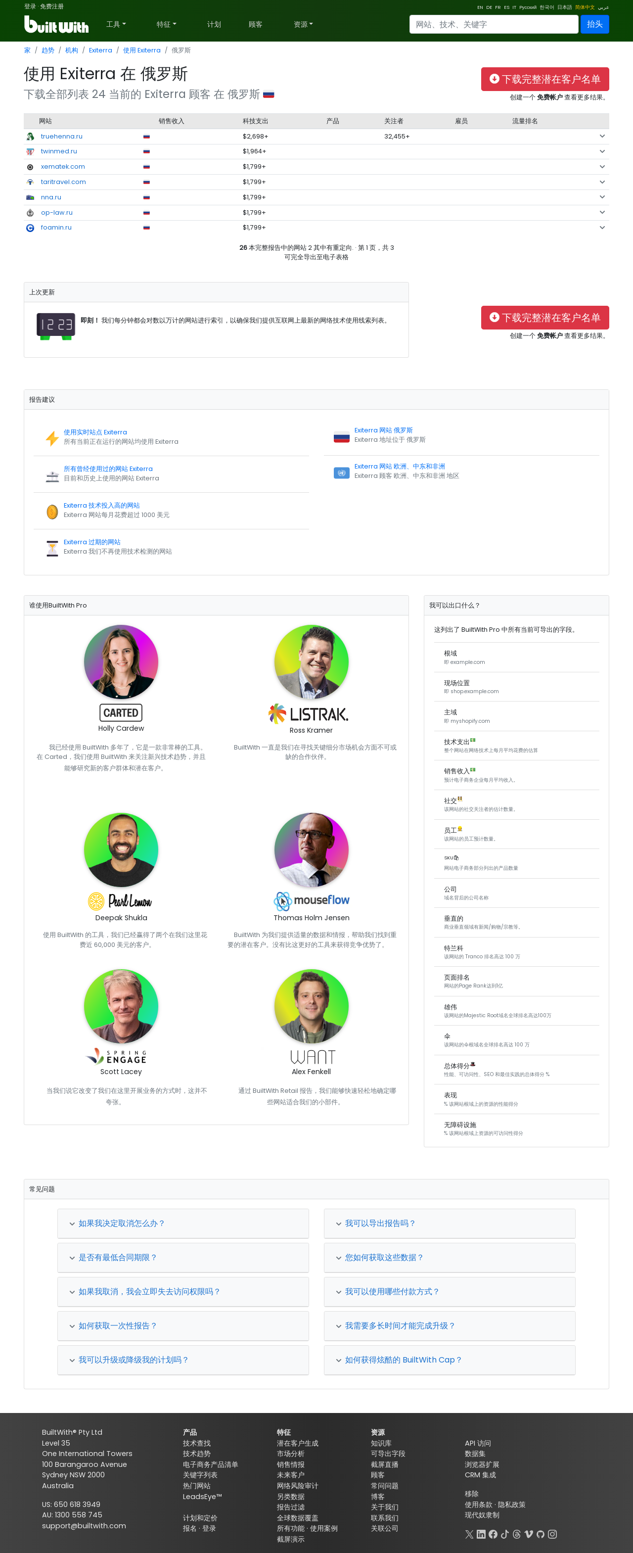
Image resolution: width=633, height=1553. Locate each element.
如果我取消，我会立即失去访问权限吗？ (145, 1291)
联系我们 (385, 1518)
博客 (378, 1497)
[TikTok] (504, 1533)
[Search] (494, 24)
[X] (469, 1533)
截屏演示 (291, 1539)
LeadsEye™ (202, 1497)
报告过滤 (291, 1507)
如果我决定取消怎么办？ (117, 1223)
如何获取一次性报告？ (113, 1325)
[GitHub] (540, 1533)
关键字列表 (200, 1475)
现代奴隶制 (482, 1515)
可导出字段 (388, 1454)
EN (480, 7)
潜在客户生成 (297, 1443)
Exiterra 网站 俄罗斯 (384, 430)
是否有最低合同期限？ (113, 1257)
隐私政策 (512, 1504)
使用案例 (324, 1528)
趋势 (48, 50)
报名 (190, 1528)
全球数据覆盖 (297, 1518)
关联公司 (385, 1528)
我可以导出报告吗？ (376, 1223)
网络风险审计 (297, 1486)
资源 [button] (301, 24)
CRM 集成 (480, 1475)
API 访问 (478, 1443)
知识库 (381, 1443)
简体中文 (585, 7)
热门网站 (197, 1486)
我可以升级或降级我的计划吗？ (129, 1359)
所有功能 (291, 1528)
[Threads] (516, 1533)
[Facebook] (493, 1533)
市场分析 (291, 1454)
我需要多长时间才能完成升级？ (396, 1325)
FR (498, 7)
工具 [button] (113, 24)
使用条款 (479, 1504)
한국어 (547, 7)
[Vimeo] (528, 1533)
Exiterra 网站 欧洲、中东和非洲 (400, 466)
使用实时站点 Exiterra (95, 432)
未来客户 (291, 1475)
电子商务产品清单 (210, 1464)
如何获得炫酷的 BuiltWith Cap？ (399, 1359)
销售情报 (291, 1464)
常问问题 (385, 1486)
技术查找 (197, 1443)
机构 (71, 50)
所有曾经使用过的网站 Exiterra (108, 469)
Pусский (528, 7)
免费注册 (52, 6)
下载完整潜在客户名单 (545, 79)
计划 (214, 24)
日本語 (564, 7)
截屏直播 (385, 1464)
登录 (30, 6)
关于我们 (385, 1507)
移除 (472, 1494)
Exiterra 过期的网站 (92, 542)
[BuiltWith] (57, 24)
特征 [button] (164, 24)
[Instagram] (552, 1533)
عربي (603, 7)
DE (489, 7)
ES (506, 7)
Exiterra (100, 50)
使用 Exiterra (142, 50)
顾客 (256, 24)
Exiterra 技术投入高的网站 (102, 505)
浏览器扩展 (482, 1464)
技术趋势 (197, 1454)
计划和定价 (200, 1518)
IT (514, 7)
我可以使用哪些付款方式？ (388, 1291)
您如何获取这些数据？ (380, 1257)
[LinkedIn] (481, 1533)
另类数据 (291, 1497)
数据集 (475, 1454)
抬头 (595, 24)
